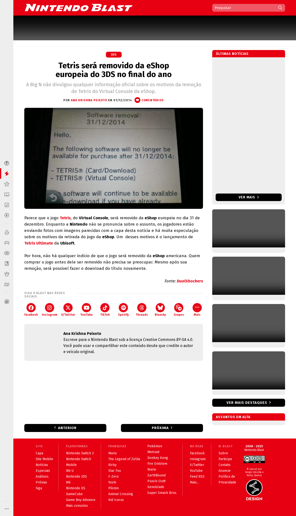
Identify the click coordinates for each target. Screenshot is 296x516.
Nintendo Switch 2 (80, 453)
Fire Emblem (157, 464)
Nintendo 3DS (76, 476)
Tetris (65, 217)
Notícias (42, 465)
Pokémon (154, 446)
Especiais (43, 471)
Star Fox (114, 471)
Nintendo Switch (78, 459)
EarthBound (156, 475)
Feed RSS (197, 476)
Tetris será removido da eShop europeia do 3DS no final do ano (114, 70)
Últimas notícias (232, 54)
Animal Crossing (120, 494)
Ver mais (249, 197)
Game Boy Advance (80, 500)
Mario (112, 453)
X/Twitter (68, 309)
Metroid (153, 452)
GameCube (74, 494)
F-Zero (113, 476)
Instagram (49, 309)
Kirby (112, 465)
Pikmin (113, 488)
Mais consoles (77, 506)
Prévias (41, 482)
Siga (39, 488)
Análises (42, 476)
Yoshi (112, 482)
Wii (68, 482)
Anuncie (225, 471)
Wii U (70, 471)
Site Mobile (44, 459)
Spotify (123, 309)
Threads (142, 309)
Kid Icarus (116, 500)
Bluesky (160, 309)
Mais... (194, 482)
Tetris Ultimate (38, 243)
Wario (151, 469)
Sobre (223, 453)
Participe (225, 459)
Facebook (31, 309)
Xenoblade (155, 487)
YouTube (86, 309)
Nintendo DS (75, 488)
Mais (197, 309)
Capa (39, 453)
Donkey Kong (157, 458)
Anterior (67, 428)
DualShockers (190, 281)
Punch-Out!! (156, 481)
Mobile (71, 465)
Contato (224, 465)
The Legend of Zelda (124, 459)
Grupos (179, 309)
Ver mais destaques (247, 402)
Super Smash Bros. (162, 493)
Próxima (160, 428)
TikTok (105, 309)
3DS (114, 54)
